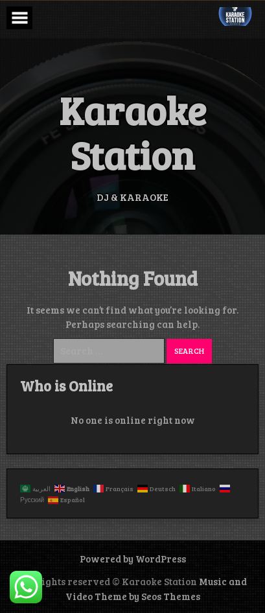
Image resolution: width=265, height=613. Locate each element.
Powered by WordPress (133, 558)
